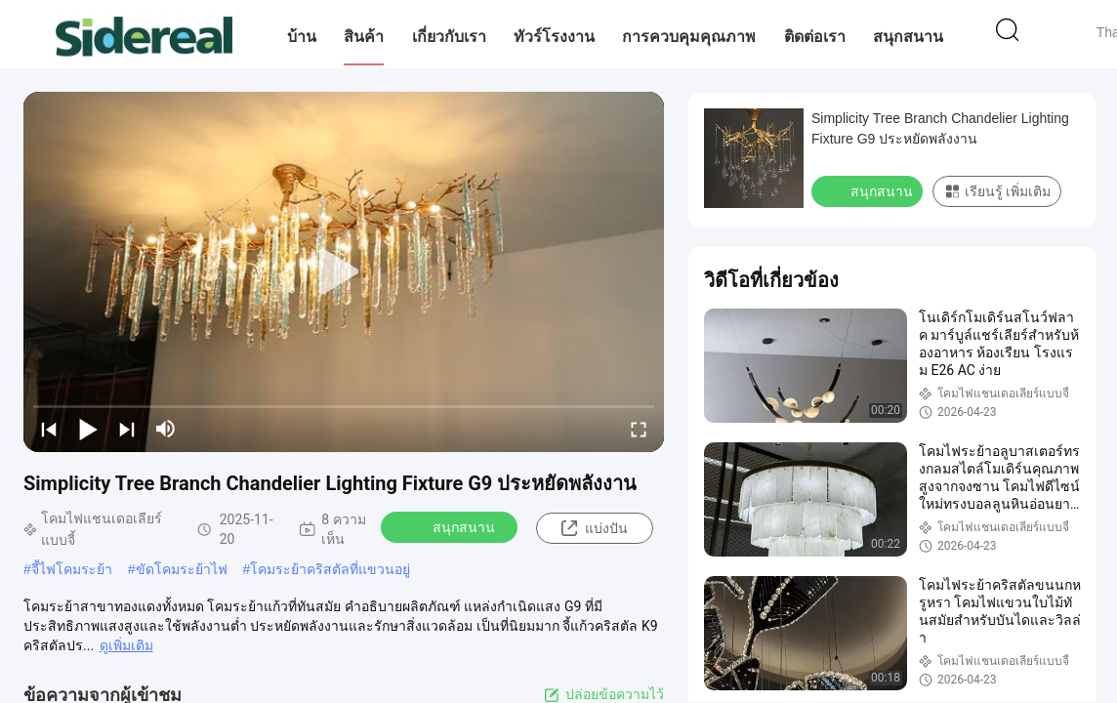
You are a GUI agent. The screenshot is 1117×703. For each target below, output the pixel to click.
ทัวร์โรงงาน (554, 36)
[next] (126, 428)
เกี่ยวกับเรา (449, 36)
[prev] (48, 428)
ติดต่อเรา (815, 36)
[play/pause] (87, 428)
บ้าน (301, 36)
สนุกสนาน (908, 36)
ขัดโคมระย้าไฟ (182, 569)
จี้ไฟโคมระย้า (71, 569)
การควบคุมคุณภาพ (689, 36)
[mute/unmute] (166, 428)
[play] (343, 272)
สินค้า (364, 36)
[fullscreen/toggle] (638, 428)
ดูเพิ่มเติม (126, 645)
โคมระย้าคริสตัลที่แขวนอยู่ (330, 569)
